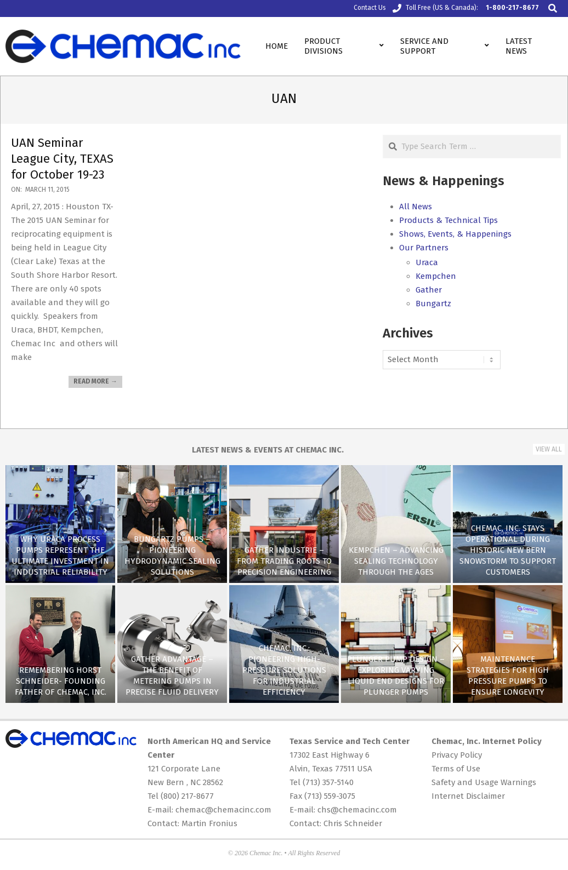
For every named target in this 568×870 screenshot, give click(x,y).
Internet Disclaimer (468, 796)
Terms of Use (455, 769)
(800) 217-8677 (187, 796)
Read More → (95, 381)
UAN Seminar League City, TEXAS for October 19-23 (62, 158)
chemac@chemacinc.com (223, 810)
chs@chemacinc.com (357, 810)
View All (549, 449)
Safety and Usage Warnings (483, 782)
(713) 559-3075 (329, 796)
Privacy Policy (456, 755)
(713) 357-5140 (328, 782)
